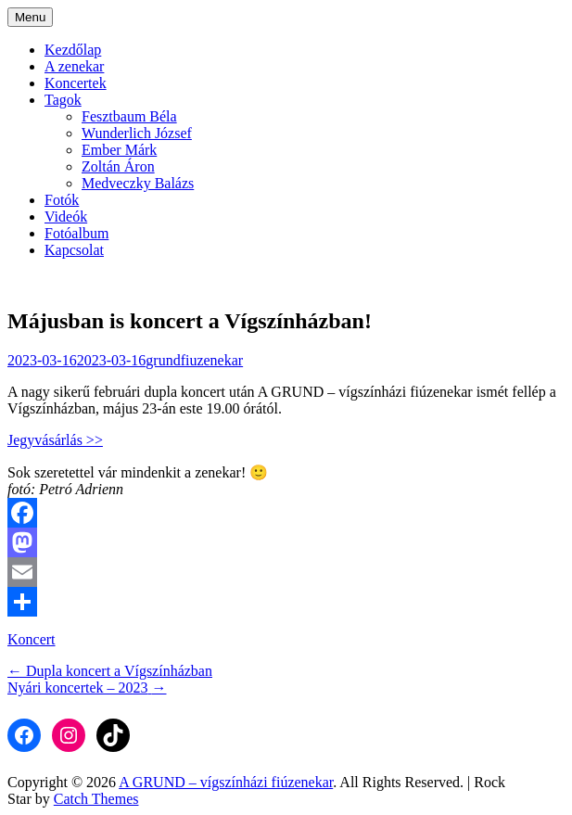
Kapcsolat (74, 250)
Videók (65, 216)
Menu (30, 17)
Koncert (31, 639)
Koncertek (75, 83)
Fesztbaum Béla (129, 116)
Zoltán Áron (118, 166)
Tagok (63, 100)
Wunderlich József (137, 133)
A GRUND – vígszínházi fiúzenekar (226, 782)
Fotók (61, 200)
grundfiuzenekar (194, 360)
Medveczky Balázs (138, 183)
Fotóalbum (76, 233)
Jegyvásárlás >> (55, 440)
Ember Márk (119, 150)
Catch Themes (96, 799)
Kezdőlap (72, 49)
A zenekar (74, 66)
